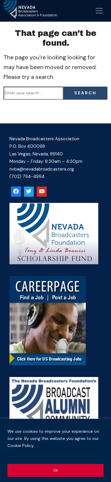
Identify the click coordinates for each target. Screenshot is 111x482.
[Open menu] (99, 11)
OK (55, 470)
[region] (55, 450)
